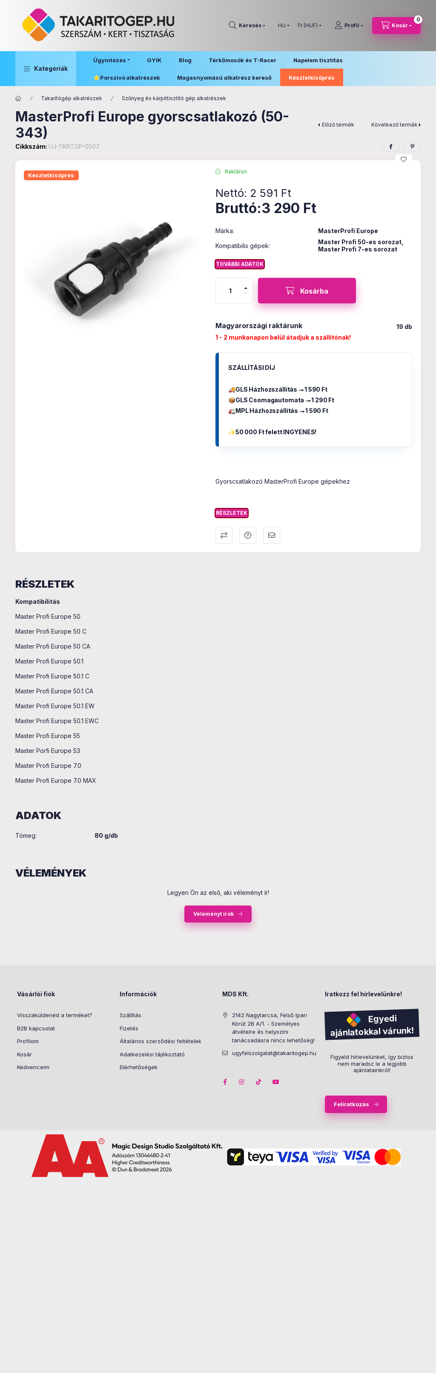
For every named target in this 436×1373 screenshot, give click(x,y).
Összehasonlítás (223, 535)
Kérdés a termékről (247, 535)
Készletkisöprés (312, 77)
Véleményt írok (213, 914)
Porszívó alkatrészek (130, 77)
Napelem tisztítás (318, 60)
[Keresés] (247, 25)
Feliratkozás (351, 1104)
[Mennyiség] (230, 290)
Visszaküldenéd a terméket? (54, 1015)
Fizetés (129, 1028)
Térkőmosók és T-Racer (242, 60)
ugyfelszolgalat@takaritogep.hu (274, 1053)
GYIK (154, 60)
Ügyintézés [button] (109, 60)
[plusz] (245, 284)
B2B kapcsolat (36, 1028)
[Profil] (349, 25)
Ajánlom (271, 535)
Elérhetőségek (139, 1067)
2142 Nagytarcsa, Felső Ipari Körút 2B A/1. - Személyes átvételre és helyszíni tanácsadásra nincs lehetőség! (273, 1028)
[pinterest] (412, 146)
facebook (224, 1081)
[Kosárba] (307, 290)
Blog (185, 60)
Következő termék (394, 124)
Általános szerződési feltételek (160, 1041)
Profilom (28, 1041)
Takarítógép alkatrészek (71, 98)
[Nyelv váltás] (282, 25)
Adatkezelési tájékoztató (152, 1054)
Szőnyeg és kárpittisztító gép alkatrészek (174, 98)
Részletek (231, 513)
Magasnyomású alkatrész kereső (224, 77)
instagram (241, 1081)
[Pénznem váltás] (307, 25)
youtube (275, 1081)
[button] (45, 68)
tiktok (258, 1081)
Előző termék (338, 124)
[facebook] (390, 146)
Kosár (24, 1054)
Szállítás (130, 1015)
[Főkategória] (18, 98)
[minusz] (245, 297)
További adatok (240, 264)
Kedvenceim (33, 1067)
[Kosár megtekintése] (396, 25)
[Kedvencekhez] (403, 159)
